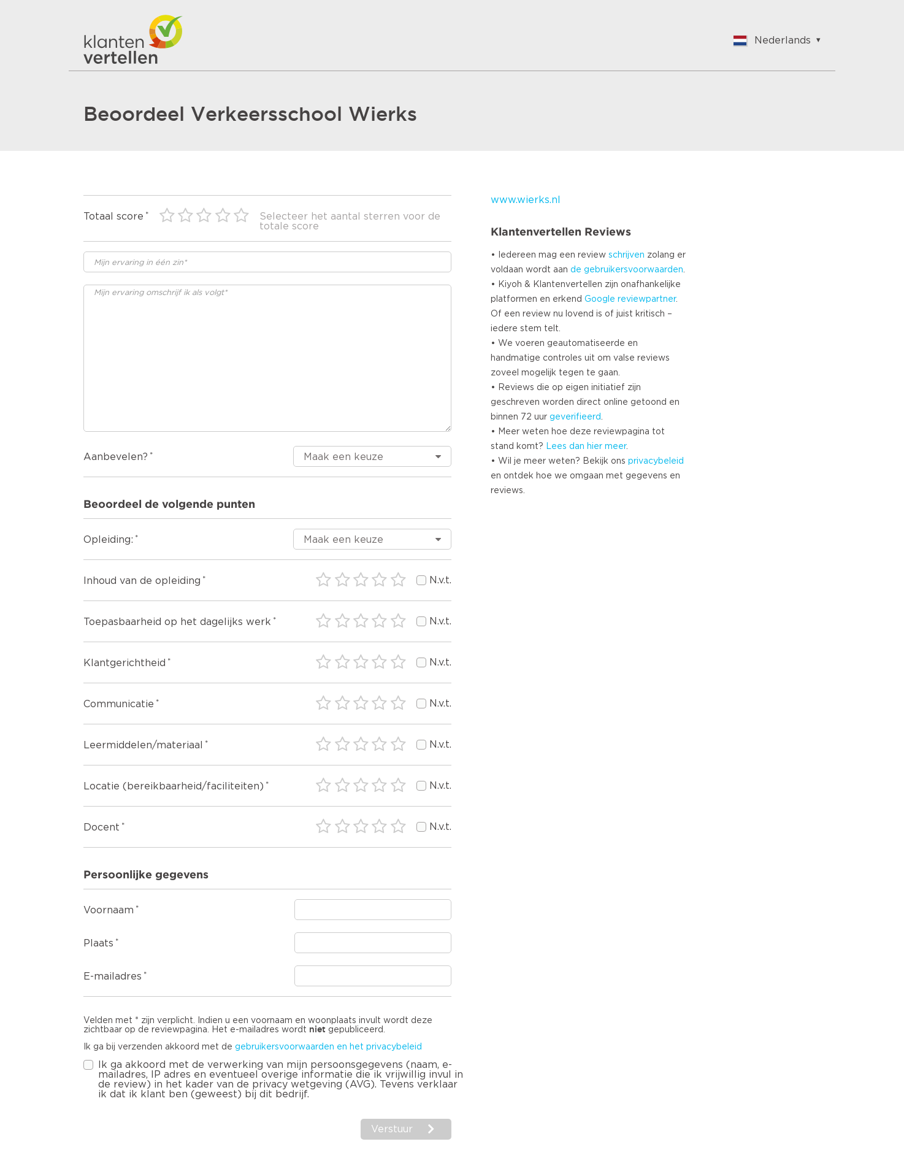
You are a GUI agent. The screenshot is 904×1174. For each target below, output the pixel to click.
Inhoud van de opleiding (142, 581)
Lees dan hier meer (586, 446)
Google (599, 299)
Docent (101, 827)
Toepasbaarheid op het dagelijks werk (177, 622)
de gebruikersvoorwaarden (626, 270)
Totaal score (113, 216)
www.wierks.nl (526, 200)
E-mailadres (112, 976)
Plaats (98, 943)
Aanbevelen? (115, 457)
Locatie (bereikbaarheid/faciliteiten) (173, 786)
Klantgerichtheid (124, 663)
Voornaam (108, 910)
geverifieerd (575, 417)
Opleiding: (108, 540)
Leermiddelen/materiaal (143, 745)
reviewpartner (647, 299)
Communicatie (118, 704)
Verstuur (392, 1129)
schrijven (626, 255)
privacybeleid (656, 461)
